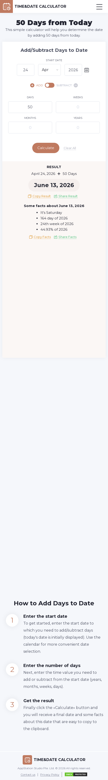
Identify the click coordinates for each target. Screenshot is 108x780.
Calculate (45, 148)
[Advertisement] (54, 300)
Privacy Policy (49, 774)
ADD (36, 85)
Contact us (28, 774)
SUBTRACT (67, 85)
